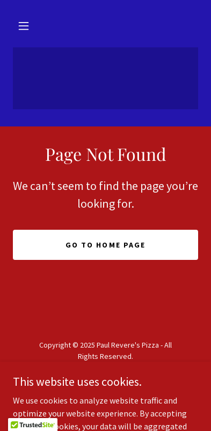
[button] (23, 26)
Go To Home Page (105, 245)
